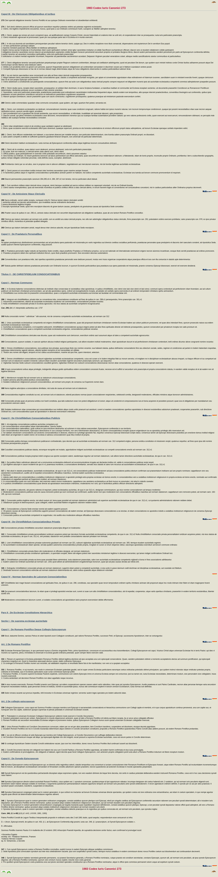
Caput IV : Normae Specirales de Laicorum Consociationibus (34, 576)
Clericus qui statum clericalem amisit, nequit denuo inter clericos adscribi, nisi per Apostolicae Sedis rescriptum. (47, 228)
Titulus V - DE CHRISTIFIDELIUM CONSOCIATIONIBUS (30, 274)
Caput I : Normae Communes (16, 282)
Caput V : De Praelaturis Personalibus (21, 234)
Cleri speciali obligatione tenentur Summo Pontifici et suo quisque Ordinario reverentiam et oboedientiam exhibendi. (49, 20)
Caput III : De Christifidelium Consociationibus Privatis (30, 521)
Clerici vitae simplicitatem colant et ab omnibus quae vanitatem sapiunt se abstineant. (36, 126)
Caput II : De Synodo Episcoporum (20, 758)
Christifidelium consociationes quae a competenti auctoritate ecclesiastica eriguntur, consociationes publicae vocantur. (50, 329)
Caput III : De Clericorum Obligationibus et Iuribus (28, 14)
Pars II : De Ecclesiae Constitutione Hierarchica (26, 612)
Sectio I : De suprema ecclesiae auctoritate (24, 621)
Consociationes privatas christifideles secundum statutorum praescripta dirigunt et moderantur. (41, 528)
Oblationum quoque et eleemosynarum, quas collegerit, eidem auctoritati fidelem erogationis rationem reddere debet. (50, 503)
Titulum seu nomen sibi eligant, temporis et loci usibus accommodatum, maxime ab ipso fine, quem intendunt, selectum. (51, 352)
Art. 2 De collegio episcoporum (18, 701)
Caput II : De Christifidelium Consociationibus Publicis (30, 418)
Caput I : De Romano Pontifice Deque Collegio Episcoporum (33, 629)
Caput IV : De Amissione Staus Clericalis (23, 194)
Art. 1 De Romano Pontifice (15, 644)
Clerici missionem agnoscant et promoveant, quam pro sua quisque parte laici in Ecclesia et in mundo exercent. (48, 37)
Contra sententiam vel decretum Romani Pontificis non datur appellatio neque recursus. (38, 678)
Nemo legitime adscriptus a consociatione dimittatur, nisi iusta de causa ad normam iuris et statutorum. (44, 388)
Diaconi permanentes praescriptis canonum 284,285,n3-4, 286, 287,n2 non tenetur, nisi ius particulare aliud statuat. (49, 179)
